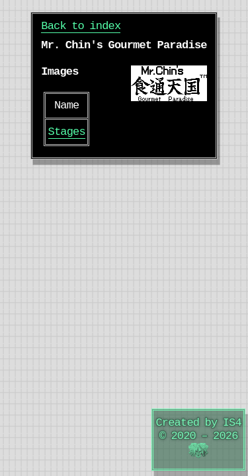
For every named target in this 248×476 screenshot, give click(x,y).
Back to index (80, 26)
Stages (66, 132)
